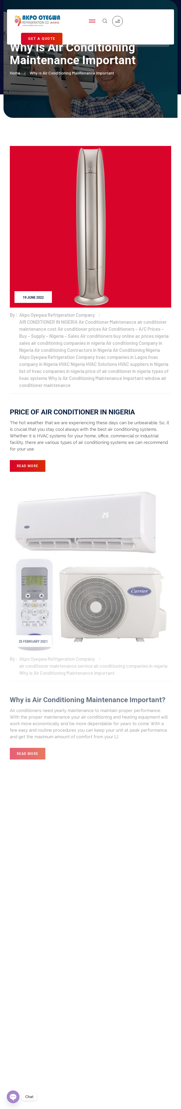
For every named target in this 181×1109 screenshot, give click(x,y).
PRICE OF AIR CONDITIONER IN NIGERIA (72, 412)
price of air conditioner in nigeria (118, 371)
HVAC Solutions (101, 364)
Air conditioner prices (79, 329)
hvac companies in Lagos (121, 357)
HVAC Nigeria (72, 364)
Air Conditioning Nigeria (136, 350)
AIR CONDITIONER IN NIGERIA (48, 322)
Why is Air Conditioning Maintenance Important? (87, 701)
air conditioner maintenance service (56, 667)
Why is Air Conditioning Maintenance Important (72, 72)
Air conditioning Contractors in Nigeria (73, 350)
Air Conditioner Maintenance (107, 322)
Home (16, 72)
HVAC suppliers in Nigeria (143, 364)
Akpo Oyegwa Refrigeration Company (57, 315)
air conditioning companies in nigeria (68, 343)
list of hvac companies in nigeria (51, 371)
